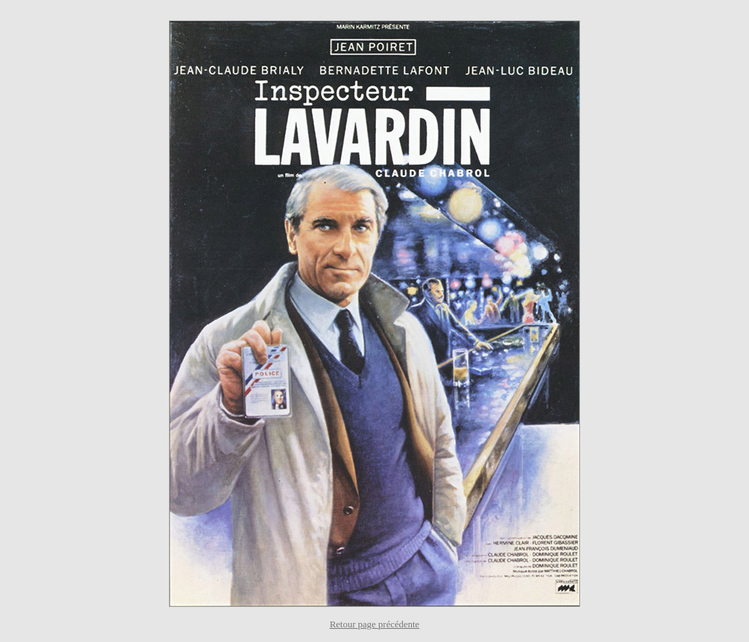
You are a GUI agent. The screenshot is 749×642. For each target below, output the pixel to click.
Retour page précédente (375, 624)
